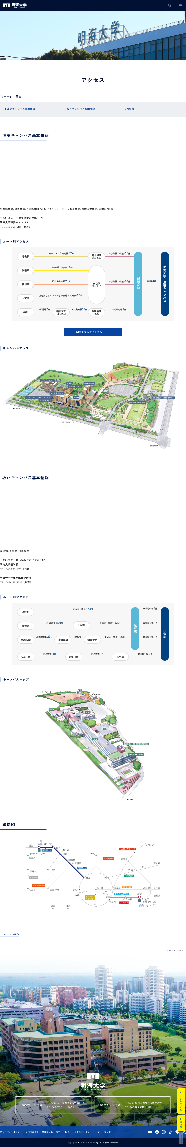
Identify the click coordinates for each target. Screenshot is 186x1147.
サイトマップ (104, 1131)
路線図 (130, 109)
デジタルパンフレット (83, 1131)
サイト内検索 (169, 5)
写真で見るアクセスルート (92, 331)
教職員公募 (47, 1131)
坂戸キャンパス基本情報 (81, 109)
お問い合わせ (62, 1131)
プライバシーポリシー (11, 1131)
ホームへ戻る (11, 933)
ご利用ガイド (32, 1131)
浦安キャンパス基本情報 (21, 109)
